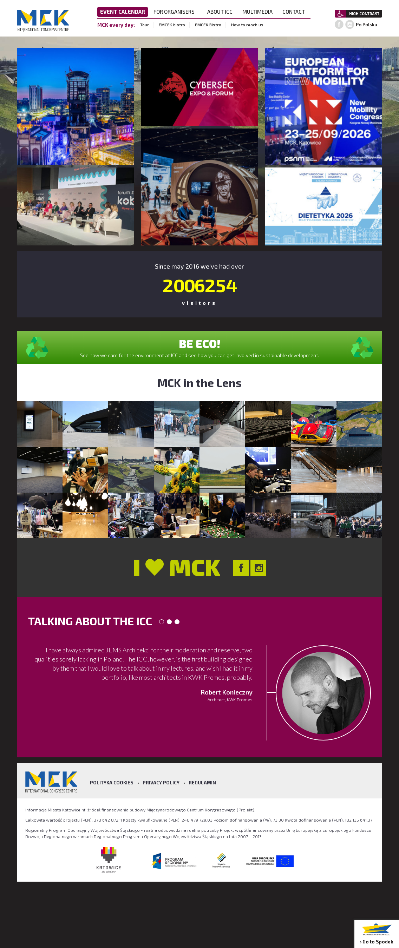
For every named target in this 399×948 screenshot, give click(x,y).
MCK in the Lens (199, 382)
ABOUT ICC (222, 11)
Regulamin (202, 782)
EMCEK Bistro (208, 24)
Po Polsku (366, 24)
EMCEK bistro (172, 24)
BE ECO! (200, 343)
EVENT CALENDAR (122, 11)
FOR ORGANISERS (176, 11)
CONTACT (295, 11)
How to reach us (247, 24)
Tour (144, 24)
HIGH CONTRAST (364, 13)
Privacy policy (161, 782)
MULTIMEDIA (259, 11)
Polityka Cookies (111, 782)
